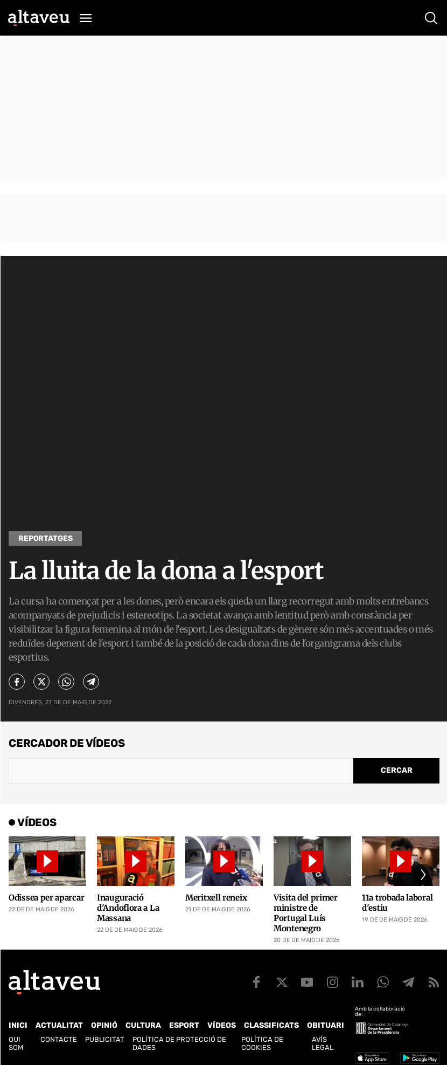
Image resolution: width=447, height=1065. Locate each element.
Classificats (271, 1025)
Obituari (325, 1025)
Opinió (104, 1025)
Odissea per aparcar (46, 897)
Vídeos (221, 1025)
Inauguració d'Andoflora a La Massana (128, 907)
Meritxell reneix (216, 897)
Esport (184, 1025)
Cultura (143, 1025)
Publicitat (104, 1039)
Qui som (16, 1043)
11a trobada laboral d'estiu (397, 902)
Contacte (58, 1039)
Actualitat (59, 1025)
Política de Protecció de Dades (179, 1043)
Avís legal (322, 1043)
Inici (18, 1025)
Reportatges (45, 538)
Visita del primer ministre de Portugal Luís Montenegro (306, 912)
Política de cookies (262, 1043)
